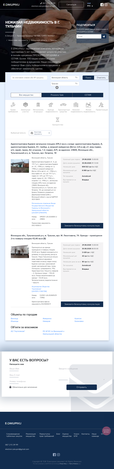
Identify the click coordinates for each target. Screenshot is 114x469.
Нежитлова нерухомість (18, 40)
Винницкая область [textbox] (64, 77)
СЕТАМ (88, 95)
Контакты (85, 434)
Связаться (71, 4)
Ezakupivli (11, 5)
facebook (101, 4)
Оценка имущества (67, 435)
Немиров (46, 321)
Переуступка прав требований (46, 435)
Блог (58, 434)
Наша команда (95, 435)
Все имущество (26, 95)
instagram (106, 4)
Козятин (78, 318)
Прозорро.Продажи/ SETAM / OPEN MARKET (36, 36)
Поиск (88, 77)
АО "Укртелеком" (18, 331)
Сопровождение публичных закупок (14, 435)
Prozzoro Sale (57, 95)
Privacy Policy (63, 463)
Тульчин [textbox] (64, 83)
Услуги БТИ (76, 435)
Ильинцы (14, 321)
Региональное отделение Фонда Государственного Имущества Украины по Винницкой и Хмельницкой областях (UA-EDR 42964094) (44, 208)
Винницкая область (39, 40)
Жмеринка (47, 318)
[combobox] (65, 78)
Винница (14, 318)
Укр (89, 3)
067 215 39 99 (49, 3)
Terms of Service (73, 463)
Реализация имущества (31, 435)
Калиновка (79, 321)
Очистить (101, 77)
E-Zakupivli (9, 36)
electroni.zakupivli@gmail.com (43, 6)
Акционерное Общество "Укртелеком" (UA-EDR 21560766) (41, 289)
